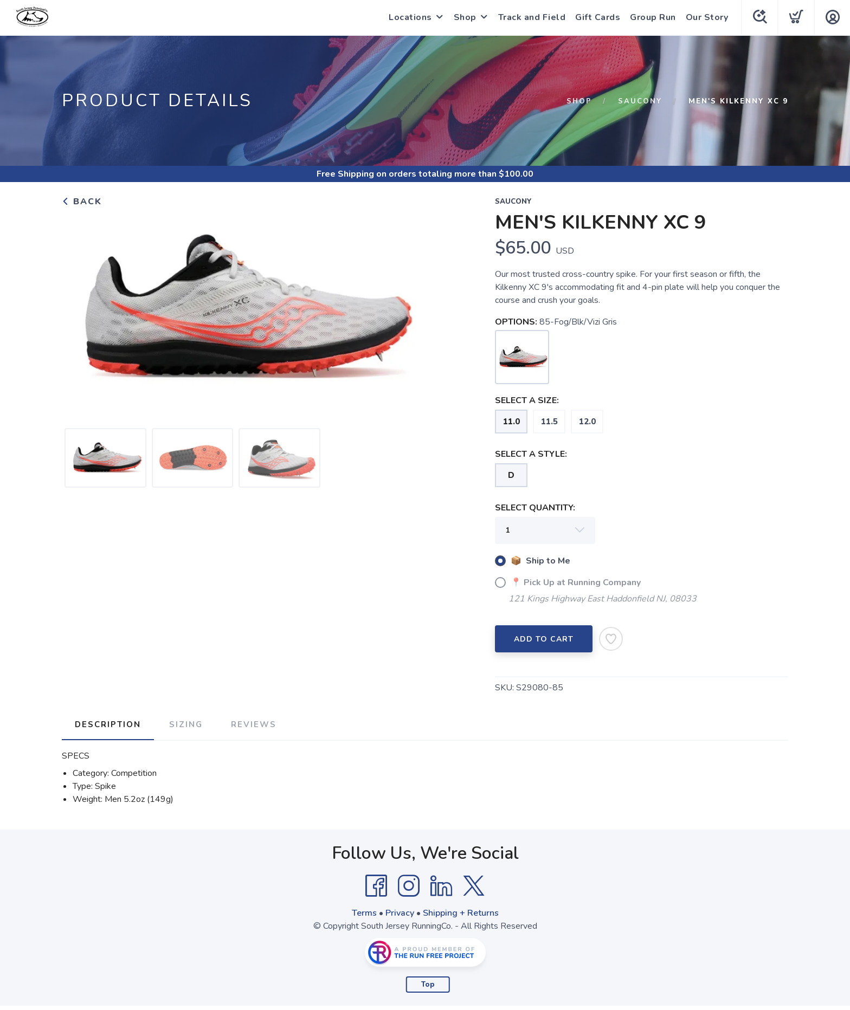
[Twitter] (474, 886)
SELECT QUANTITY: (535, 508)
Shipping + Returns (461, 913)
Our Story (707, 17)
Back (82, 202)
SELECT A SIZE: (527, 400)
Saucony (640, 101)
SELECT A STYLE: (531, 454)
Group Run (653, 17)
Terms (364, 913)
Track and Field (532, 17)
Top (428, 984)
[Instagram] (408, 886)
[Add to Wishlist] (611, 639)
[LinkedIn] (441, 886)
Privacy (399, 913)
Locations (410, 17)
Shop (465, 17)
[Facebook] (376, 886)
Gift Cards (597, 17)
